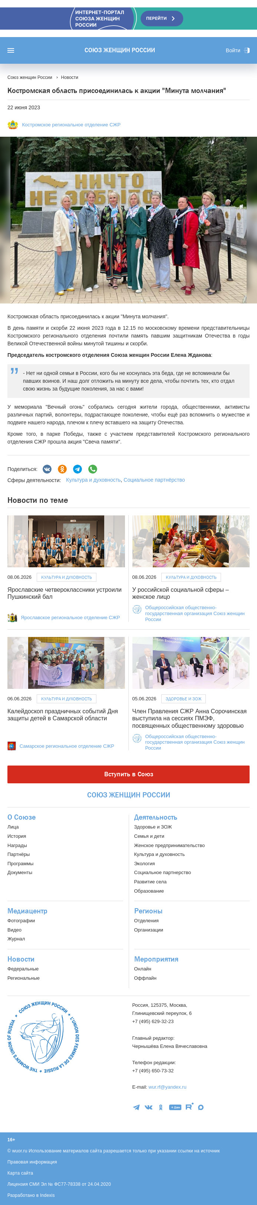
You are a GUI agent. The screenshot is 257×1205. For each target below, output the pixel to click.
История (16, 836)
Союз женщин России (120, 50)
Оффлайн (145, 978)
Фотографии (21, 920)
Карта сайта (20, 1173)
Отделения (146, 920)
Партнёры (18, 854)
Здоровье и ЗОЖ (183, 699)
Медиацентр (27, 911)
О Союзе (21, 817)
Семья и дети (149, 836)
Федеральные (23, 969)
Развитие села (150, 881)
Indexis (47, 1195)
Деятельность (155, 817)
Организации (149, 930)
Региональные (23, 978)
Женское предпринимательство (169, 845)
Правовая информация (32, 1162)
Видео (14, 930)
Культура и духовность (93, 480)
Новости (20, 959)
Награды (17, 845)
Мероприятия (156, 959)
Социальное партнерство (162, 872)
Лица (13, 827)
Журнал (16, 939)
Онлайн (143, 969)
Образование (149, 891)
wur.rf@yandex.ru (168, 1087)
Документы (19, 872)
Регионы (148, 911)
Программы (20, 863)
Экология (144, 863)
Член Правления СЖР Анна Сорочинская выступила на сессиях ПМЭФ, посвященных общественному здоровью (189, 718)
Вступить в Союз (128, 774)
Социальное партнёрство (154, 480)
